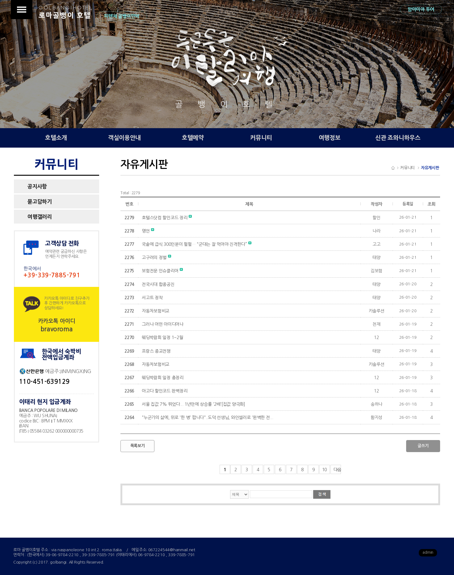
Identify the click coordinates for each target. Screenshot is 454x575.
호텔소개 (56, 138)
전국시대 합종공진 (158, 284)
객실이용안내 (124, 138)
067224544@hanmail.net (171, 550)
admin (427, 552)
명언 (148, 231)
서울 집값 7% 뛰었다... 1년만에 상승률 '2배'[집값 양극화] (193, 404)
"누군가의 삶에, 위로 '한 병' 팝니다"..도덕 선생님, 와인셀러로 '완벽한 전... (207, 417)
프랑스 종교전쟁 (156, 351)
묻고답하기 (39, 201)
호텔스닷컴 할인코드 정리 (167, 218)
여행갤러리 (39, 216)
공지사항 (37, 186)
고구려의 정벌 (156, 257)
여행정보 (330, 138)
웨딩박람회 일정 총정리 (162, 378)
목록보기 (137, 446)
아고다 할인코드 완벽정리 (164, 391)
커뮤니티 (261, 138)
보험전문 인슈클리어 (162, 271)
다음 (337, 470)
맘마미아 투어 (421, 9)
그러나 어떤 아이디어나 (162, 324)
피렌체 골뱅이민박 (121, 16)
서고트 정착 (152, 298)
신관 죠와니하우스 (397, 138)
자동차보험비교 (155, 311)
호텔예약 (193, 138)
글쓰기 (423, 446)
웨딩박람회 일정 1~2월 (162, 337)
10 (324, 470)
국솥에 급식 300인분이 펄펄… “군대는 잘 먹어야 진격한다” (196, 244)
